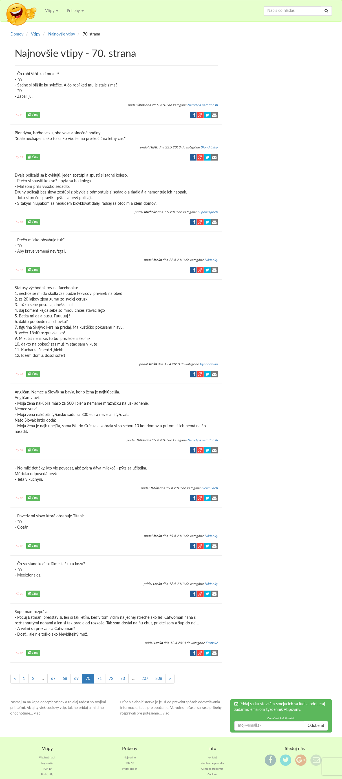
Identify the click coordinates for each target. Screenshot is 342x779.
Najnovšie (47, 763)
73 (122, 679)
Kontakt (212, 757)
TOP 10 (47, 769)
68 (65, 679)
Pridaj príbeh (130, 769)
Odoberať (316, 726)
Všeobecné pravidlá (212, 763)
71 (99, 679)
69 (76, 679)
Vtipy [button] (51, 11)
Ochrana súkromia (212, 769)
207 (145, 679)
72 (111, 679)
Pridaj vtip (47, 774)
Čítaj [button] (33, 115)
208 (158, 679)
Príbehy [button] (75, 11)
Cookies (212, 774)
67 (53, 679)
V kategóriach (47, 757)
